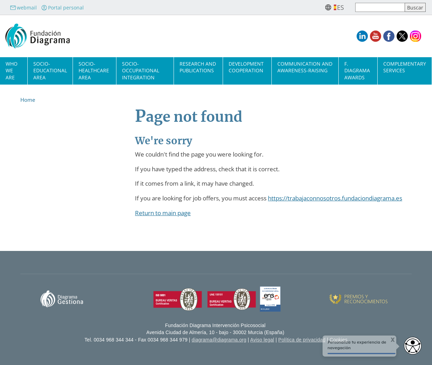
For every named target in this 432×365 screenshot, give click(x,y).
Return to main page (163, 213)
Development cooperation (246, 67)
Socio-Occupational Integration (140, 70)
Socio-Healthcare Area (94, 70)
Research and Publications (198, 67)
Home (27, 99)
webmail (23, 7)
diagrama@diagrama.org (219, 340)
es (340, 7)
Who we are (12, 70)
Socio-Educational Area (50, 70)
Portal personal (62, 7)
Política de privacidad (302, 340)
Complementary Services (404, 67)
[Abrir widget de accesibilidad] (412, 345)
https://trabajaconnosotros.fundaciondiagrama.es (335, 198)
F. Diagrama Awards (357, 70)
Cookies (338, 340)
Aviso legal (262, 340)
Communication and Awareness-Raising (304, 67)
